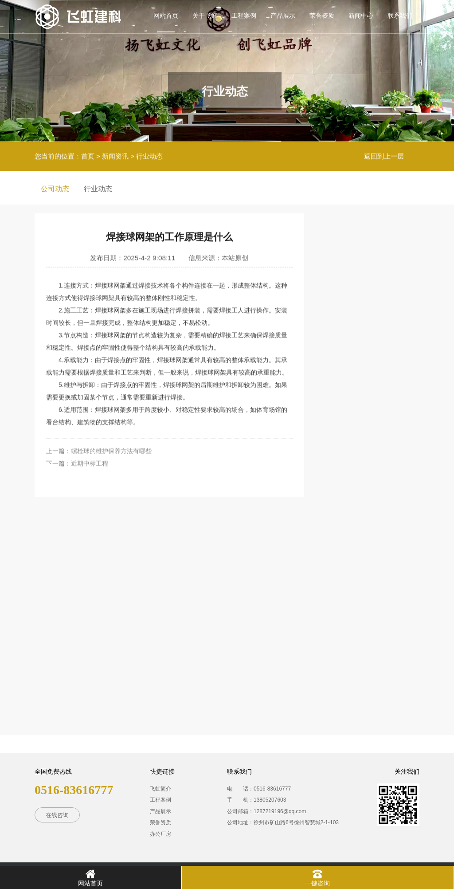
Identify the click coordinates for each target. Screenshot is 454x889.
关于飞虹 (204, 15)
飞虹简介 (160, 789)
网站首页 (165, 15)
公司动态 (55, 189)
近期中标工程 (89, 442)
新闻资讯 (115, 153)
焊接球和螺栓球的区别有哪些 (376, 490)
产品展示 (282, 15)
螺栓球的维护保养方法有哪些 (111, 429)
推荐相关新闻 (378, 229)
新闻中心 (360, 15)
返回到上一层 (384, 153)
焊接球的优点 (354, 566)
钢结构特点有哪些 (361, 414)
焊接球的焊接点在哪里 (368, 345)
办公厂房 (160, 834)
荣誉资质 (321, 15)
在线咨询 (57, 815)
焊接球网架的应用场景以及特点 (376, 269)
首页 (87, 153)
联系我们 (399, 15)
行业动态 (149, 153)
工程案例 (243, 15)
